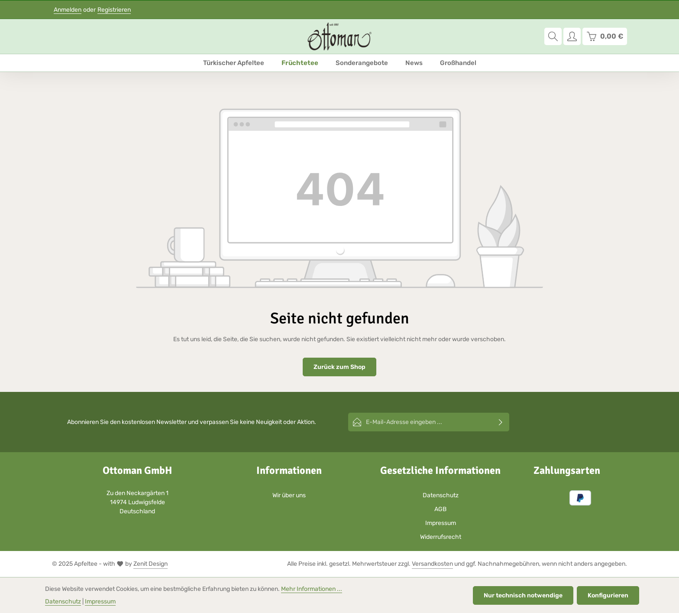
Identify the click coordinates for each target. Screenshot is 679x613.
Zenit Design (150, 563)
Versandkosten (432, 563)
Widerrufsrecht (440, 537)
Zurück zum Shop (339, 367)
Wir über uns (289, 495)
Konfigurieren (608, 595)
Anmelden (67, 9)
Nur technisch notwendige (523, 595)
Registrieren (114, 9)
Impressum (440, 523)
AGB (440, 509)
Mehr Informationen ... (311, 589)
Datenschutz (441, 495)
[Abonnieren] (500, 422)
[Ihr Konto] (572, 36)
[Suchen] (553, 36)
